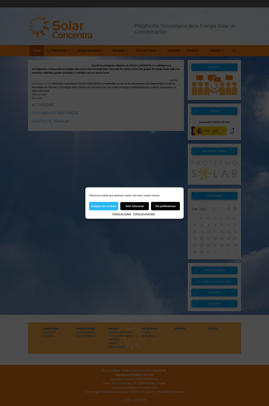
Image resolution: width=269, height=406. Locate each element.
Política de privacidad (144, 214)
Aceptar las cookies (103, 206)
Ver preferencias (165, 206)
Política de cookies (121, 214)
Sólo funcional (135, 206)
